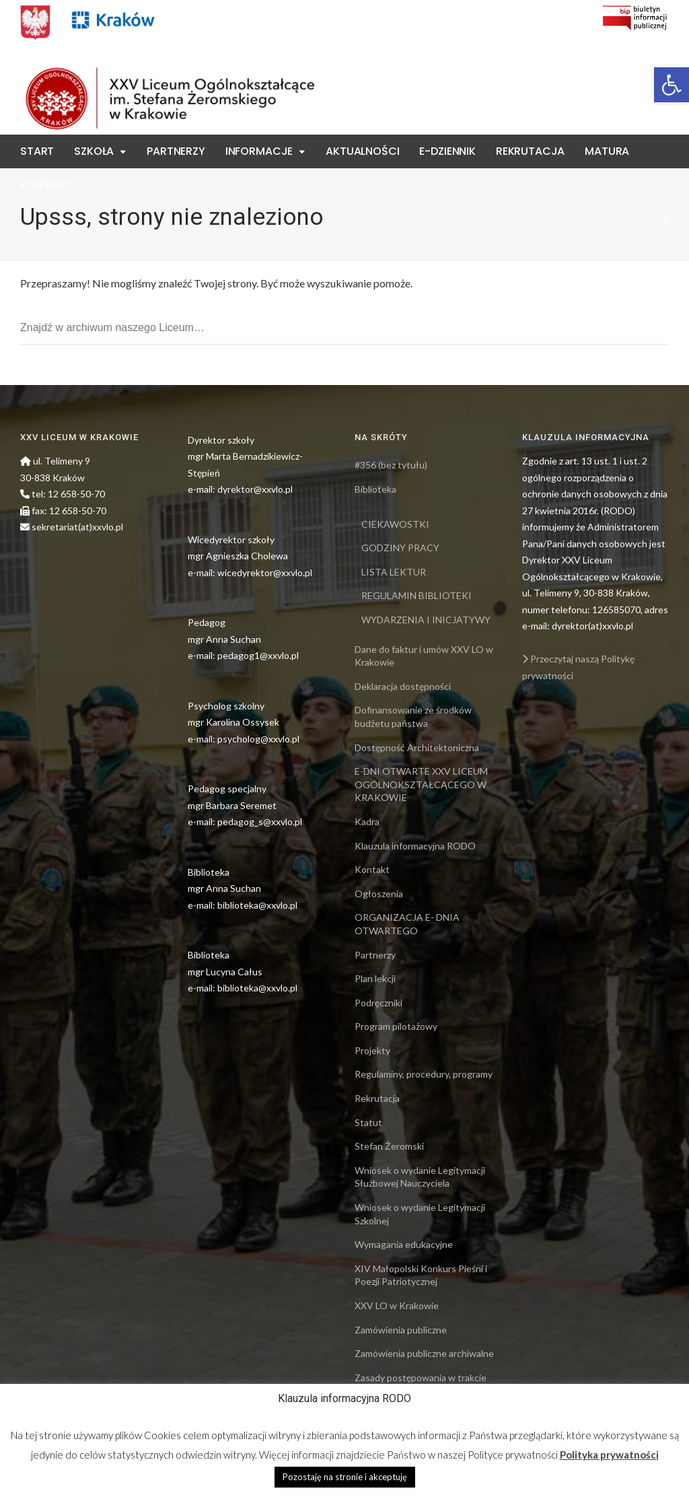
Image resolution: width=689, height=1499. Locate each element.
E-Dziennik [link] (447, 151)
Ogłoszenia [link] (379, 893)
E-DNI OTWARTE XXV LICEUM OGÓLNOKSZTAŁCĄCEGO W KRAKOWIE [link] (421, 784)
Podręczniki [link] (378, 1002)
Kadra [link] (367, 821)
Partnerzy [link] (176, 151)
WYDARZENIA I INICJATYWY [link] (426, 619)
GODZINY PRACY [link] (400, 547)
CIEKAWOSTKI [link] (395, 524)
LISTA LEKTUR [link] (393, 572)
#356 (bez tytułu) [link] (391, 464)
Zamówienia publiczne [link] (401, 1329)
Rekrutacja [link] (530, 151)
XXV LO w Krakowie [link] (397, 1305)
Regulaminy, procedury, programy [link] (424, 1074)
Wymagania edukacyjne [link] (404, 1244)
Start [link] (37, 151)
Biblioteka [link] (375, 489)
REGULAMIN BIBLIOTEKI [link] (416, 595)
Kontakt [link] (45, 185)
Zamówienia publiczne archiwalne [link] (424, 1353)
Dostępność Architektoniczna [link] (417, 747)
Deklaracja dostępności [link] (403, 686)
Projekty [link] (372, 1050)
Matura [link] (607, 151)
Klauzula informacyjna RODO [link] (415, 845)
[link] (671, 84)
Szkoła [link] (94, 151)
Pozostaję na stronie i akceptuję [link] (345, 1476)
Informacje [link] (259, 151)
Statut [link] (368, 1122)
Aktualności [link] (362, 151)
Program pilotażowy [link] (396, 1026)
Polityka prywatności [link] (609, 1455)
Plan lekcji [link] (375, 978)
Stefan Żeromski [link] (389, 1146)
